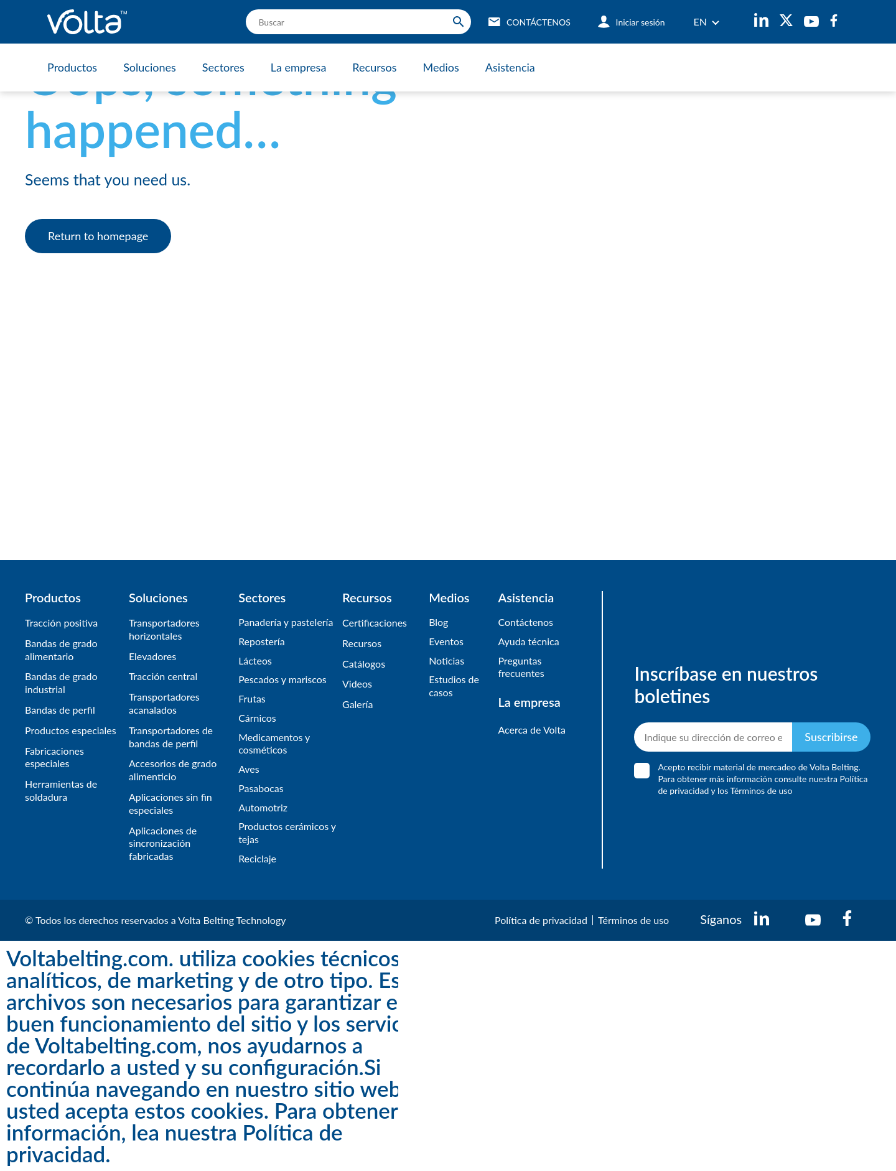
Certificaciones (374, 622)
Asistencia (510, 67)
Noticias (446, 660)
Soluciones (149, 67)
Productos (72, 67)
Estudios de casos (454, 685)
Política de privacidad (541, 920)
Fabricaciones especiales (54, 757)
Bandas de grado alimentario (61, 649)
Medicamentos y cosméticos (274, 743)
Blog (438, 622)
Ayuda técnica (528, 641)
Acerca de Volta (532, 729)
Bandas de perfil (60, 710)
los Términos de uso (754, 791)
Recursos (374, 67)
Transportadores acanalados (164, 703)
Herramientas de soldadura (61, 790)
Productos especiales (70, 730)
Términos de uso (633, 920)
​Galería (357, 704)
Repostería (261, 641)
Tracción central (163, 676)
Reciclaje (257, 858)
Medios (440, 67)
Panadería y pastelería (286, 622)
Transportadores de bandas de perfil (171, 736)
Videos (357, 683)
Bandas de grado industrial (61, 682)
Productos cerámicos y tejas (283, 833)
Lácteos (255, 660)
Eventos (446, 641)
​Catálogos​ (363, 663)
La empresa (299, 67)
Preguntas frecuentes (521, 667)
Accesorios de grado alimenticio (173, 769)
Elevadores (152, 656)
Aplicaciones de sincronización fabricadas (163, 843)
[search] (358, 21)
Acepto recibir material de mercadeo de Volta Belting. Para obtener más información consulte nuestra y (762, 779)
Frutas (252, 698)
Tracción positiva (61, 622)
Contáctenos (525, 622)
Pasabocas (261, 788)
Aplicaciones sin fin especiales (170, 803)
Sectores (223, 67)
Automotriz (262, 807)
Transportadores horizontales (164, 629)
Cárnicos (257, 718)
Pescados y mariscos (282, 679)
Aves (248, 769)
